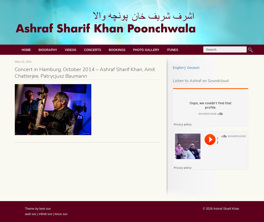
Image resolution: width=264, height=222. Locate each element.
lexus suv (61, 214)
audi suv (30, 214)
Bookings (117, 50)
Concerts (92, 50)
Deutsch (193, 68)
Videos (70, 50)
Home (26, 50)
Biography (48, 50)
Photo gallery (146, 50)
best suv (45, 209)
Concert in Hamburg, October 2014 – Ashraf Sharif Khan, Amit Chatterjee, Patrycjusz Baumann (85, 73)
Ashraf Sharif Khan (226, 209)
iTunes (172, 50)
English (178, 68)
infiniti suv (45, 214)
